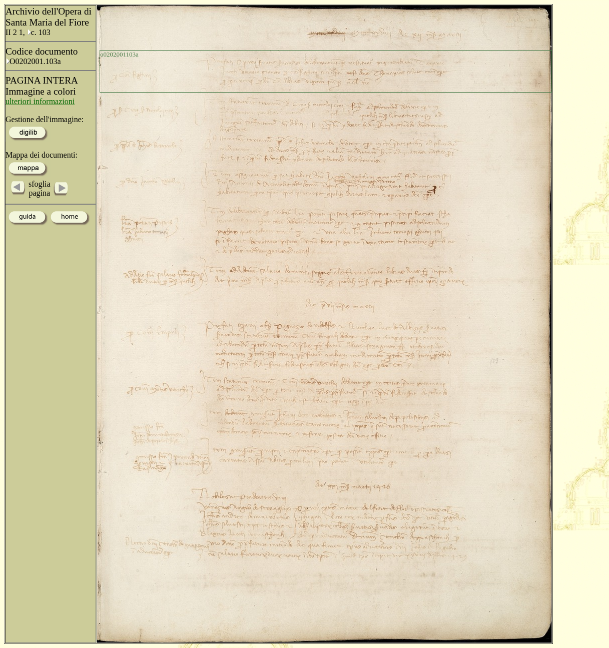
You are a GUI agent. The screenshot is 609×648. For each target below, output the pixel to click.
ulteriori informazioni (40, 101)
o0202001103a (119, 54)
